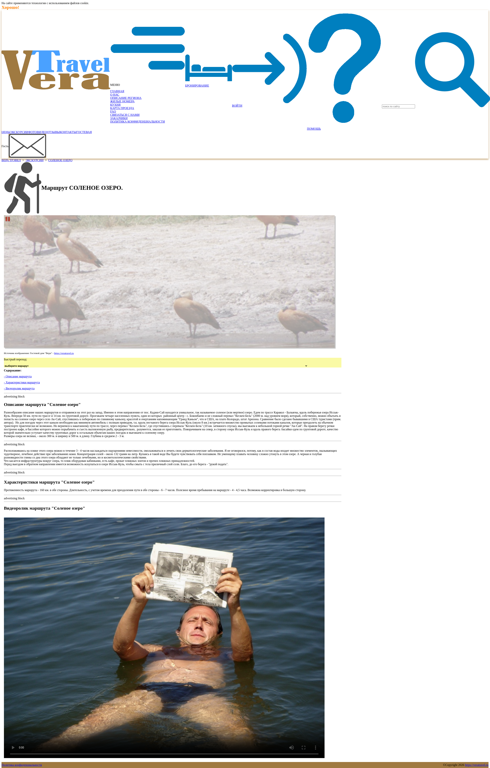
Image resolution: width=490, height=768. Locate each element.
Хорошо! (10, 7)
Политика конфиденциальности (21, 764)
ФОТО (32, 132)
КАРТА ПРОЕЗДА (122, 108)
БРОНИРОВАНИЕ (197, 85)
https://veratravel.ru (64, 353)
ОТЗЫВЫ (53, 132)
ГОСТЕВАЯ (84, 132)
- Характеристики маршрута (22, 382)
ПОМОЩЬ (314, 128)
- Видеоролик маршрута (19, 388)
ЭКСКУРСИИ (19, 132)
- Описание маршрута (18, 376)
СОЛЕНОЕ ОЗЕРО (60, 160)
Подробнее (97, 3)
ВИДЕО (42, 132)
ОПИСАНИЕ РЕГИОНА (125, 98)
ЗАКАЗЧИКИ (119, 118)
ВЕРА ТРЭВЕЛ (11, 160)
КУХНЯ (115, 104)
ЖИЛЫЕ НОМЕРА (122, 101)
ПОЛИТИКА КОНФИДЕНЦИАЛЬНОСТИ (137, 121)
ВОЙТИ (237, 105)
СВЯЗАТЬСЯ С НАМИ (125, 114)
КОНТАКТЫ (68, 132)
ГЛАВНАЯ (117, 91)
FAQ (113, 111)
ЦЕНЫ (5, 132)
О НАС (114, 94)
